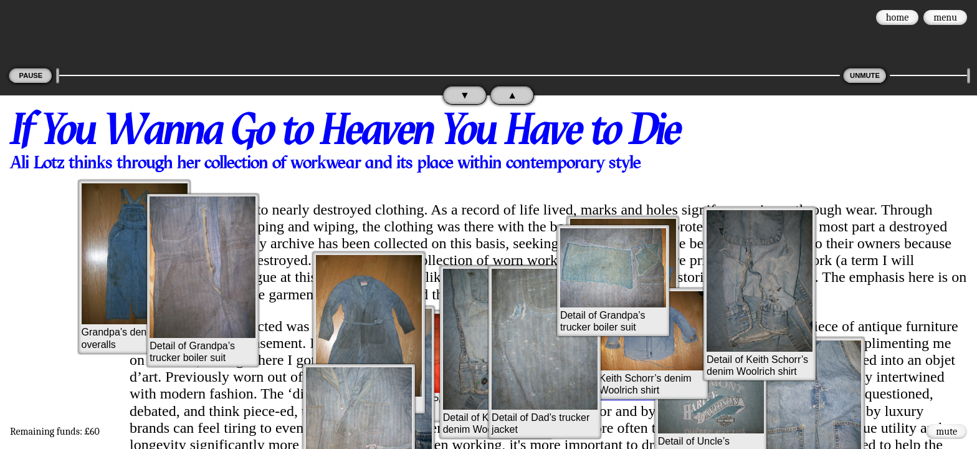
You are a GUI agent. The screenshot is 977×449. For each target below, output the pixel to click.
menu (945, 17)
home (897, 17)
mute (946, 431)
